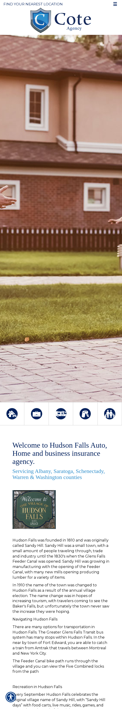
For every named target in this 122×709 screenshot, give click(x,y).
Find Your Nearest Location (33, 4)
